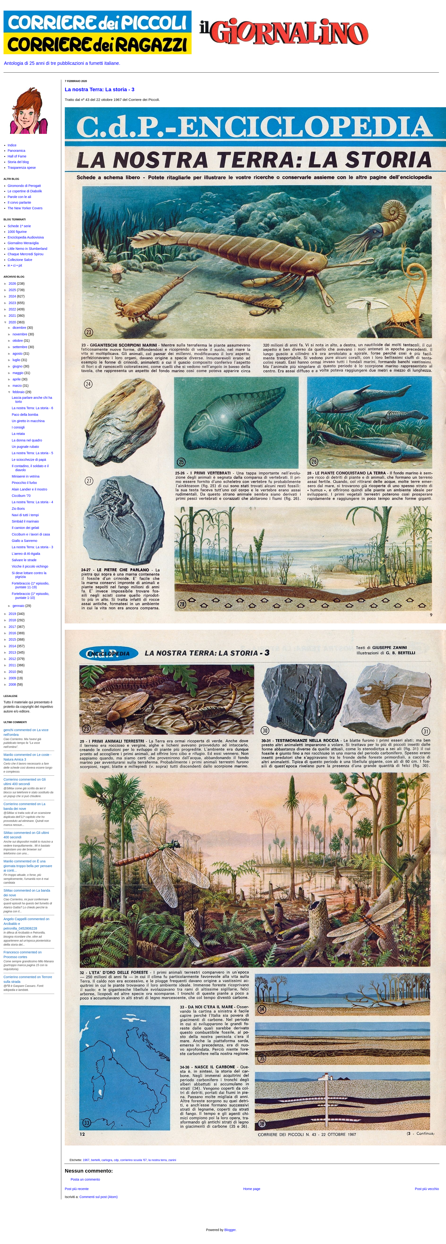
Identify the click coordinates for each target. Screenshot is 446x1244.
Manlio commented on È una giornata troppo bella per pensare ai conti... (28, 865)
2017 (13, 627)
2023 (13, 303)
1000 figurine (17, 232)
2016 (13, 633)
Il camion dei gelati (25, 528)
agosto (17, 353)
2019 (13, 614)
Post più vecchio (427, 1189)
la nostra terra (157, 1160)
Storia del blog (18, 162)
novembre (20, 334)
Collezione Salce (20, 260)
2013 (13, 652)
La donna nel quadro (27, 440)
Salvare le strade (24, 560)
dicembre (19, 328)
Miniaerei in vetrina (26, 476)
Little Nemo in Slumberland (27, 249)
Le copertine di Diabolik (25, 191)
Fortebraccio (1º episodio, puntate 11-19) (30, 585)
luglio (16, 360)
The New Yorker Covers (25, 208)
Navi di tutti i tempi (25, 515)
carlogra (107, 1160)
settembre (20, 347)
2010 (13, 672)
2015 (13, 639)
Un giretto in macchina (28, 421)
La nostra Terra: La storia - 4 (32, 502)
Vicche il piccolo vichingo (30, 566)
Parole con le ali (19, 197)
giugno (17, 366)
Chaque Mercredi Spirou (26, 254)
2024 (13, 296)
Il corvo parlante (19, 202)
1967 (86, 1160)
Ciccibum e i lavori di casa (31, 534)
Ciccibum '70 (21, 496)
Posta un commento (85, 1179)
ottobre (18, 340)
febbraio (18, 392)
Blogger (229, 1230)
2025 (13, 290)
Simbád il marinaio (25, 521)
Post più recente (77, 1189)
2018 (13, 620)
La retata (18, 434)
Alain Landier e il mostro (29, 489)
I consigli (18, 427)
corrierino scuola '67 (133, 1160)
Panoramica (16, 150)
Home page (251, 1189)
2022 (13, 309)
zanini (172, 1160)
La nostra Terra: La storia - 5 (32, 453)
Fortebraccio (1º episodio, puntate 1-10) (30, 596)
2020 (13, 322)
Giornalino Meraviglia (23, 243)
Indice (12, 145)
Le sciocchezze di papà (29, 459)
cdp (116, 1160)
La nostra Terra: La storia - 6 (32, 408)
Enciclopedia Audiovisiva (26, 237)
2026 (13, 283)
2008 (13, 684)
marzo (17, 385)
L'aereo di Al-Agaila (26, 554)
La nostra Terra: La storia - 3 (99, 89)
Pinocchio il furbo (24, 483)
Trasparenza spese (22, 167)
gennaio (18, 606)
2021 (13, 315)
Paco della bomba (25, 414)
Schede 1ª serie (19, 226)
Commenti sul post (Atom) (98, 1197)
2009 (13, 678)
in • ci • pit (15, 265)
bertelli (95, 1160)
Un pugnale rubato (25, 447)
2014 (13, 646)
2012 (13, 659)
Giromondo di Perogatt (24, 186)
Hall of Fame (17, 156)
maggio (18, 373)
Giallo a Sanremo (24, 541)
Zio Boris (18, 509)
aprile (16, 379)
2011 (13, 665)
